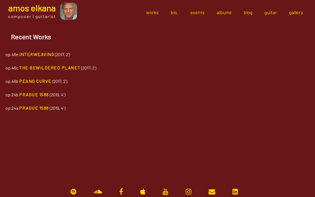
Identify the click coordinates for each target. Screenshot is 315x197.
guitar (270, 12)
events (197, 12)
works (152, 12)
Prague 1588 (34, 94)
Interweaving (36, 54)
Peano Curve (35, 81)
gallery (296, 12)
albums (224, 12)
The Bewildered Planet (49, 67)
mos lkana (32, 8)
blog (248, 12)
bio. (174, 12)
